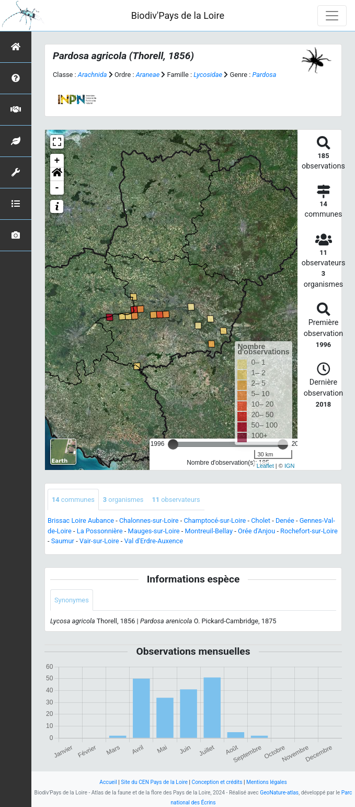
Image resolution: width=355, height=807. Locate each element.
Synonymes (71, 600)
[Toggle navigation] (332, 15)
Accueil (108, 782)
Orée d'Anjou (256, 531)
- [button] (57, 188)
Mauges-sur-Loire (154, 531)
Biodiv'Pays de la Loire (177, 15)
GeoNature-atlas (279, 792)
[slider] (173, 444)
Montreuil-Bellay (209, 531)
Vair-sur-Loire (99, 541)
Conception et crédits (217, 782)
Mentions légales (266, 782)
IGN (289, 466)
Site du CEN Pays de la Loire (154, 782)
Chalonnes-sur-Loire (149, 520)
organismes (123, 499)
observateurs (176, 499)
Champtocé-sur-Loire (215, 520)
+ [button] (57, 160)
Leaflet (265, 466)
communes (73, 499)
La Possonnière (100, 531)
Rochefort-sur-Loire (309, 531)
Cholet (260, 520)
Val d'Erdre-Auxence (153, 541)
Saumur (62, 541)
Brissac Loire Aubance (81, 520)
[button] (57, 174)
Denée (285, 520)
